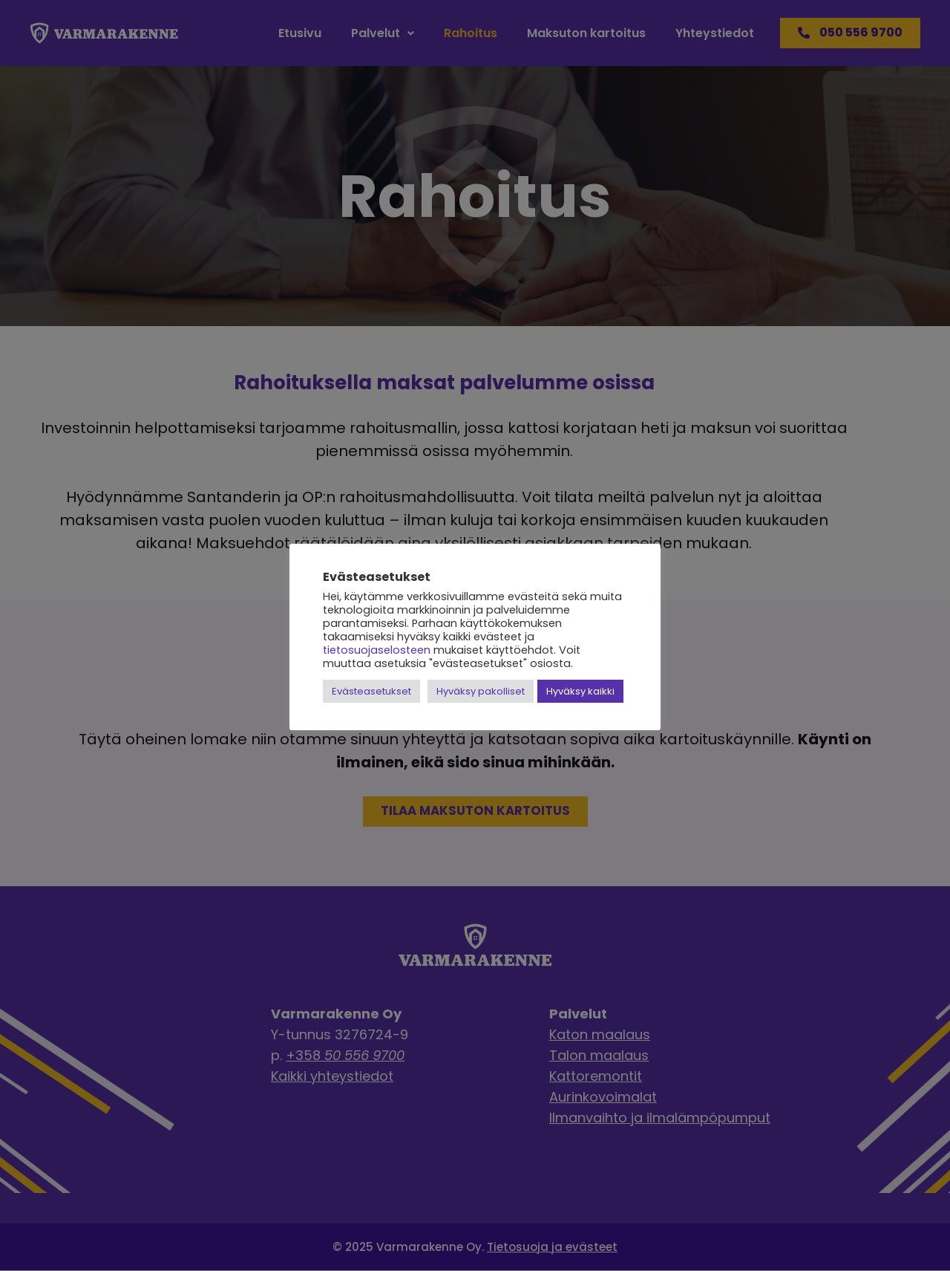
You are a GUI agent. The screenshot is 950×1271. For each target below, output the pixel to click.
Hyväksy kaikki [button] (580, 691)
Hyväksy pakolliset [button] (480, 691)
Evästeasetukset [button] (371, 691)
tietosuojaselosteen (376, 650)
